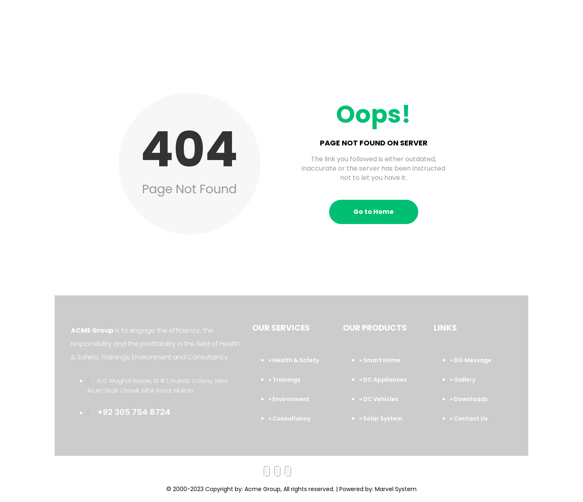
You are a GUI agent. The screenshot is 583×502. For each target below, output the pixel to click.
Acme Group (263, 489)
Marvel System (396, 489)
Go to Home (373, 211)
